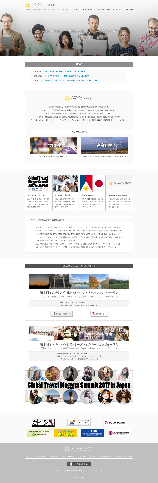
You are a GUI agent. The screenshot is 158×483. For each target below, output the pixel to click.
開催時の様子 (101, 314)
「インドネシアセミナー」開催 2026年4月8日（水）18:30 (66, 76)
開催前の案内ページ (63, 314)
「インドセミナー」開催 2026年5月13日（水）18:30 (64, 71)
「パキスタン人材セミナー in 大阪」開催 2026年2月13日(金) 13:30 (70, 80)
